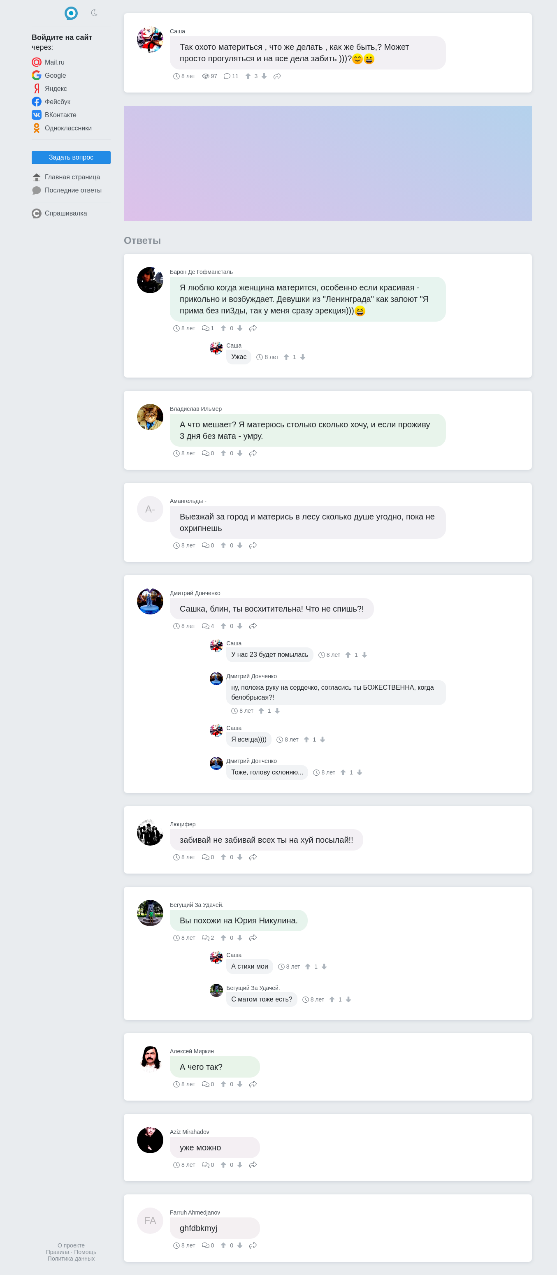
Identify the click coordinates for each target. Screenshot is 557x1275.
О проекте (71, 1245)
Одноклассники (62, 128)
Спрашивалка (59, 213)
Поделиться (277, 75)
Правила (58, 1252)
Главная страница (66, 177)
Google (49, 75)
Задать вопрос (71, 157)
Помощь (85, 1252)
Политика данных (71, 1258)
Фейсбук (51, 102)
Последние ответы (67, 190)
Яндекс (49, 88)
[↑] (249, 76)
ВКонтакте (54, 115)
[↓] (263, 76)
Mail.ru (48, 62)
